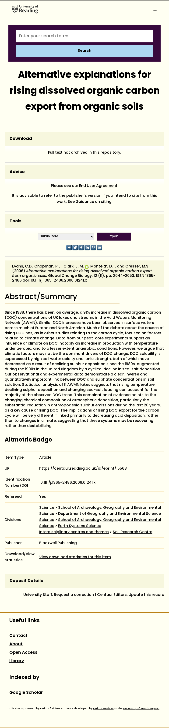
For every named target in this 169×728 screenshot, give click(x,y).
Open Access (23, 652)
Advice (17, 172)
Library (16, 661)
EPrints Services (103, 708)
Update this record (146, 595)
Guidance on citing (94, 202)
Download (21, 138)
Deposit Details (26, 581)
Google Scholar (26, 692)
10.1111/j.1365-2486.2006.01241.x (59, 281)
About (16, 644)
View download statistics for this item (75, 557)
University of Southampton (141, 708)
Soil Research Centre (132, 532)
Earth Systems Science (79, 526)
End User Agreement (98, 186)
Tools (15, 221)
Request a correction (74, 595)
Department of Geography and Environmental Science (109, 514)
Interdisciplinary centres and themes (74, 532)
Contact (18, 635)
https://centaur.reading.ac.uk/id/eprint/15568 (83, 469)
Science (46, 508)
